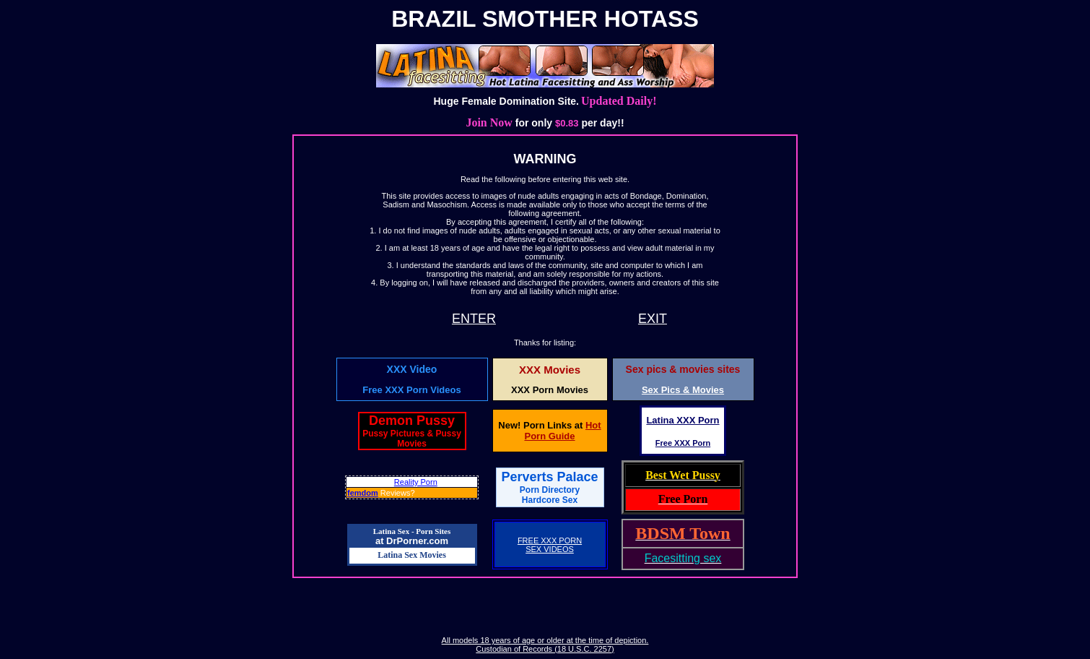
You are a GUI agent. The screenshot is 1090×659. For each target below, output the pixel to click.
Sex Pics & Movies (683, 389)
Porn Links (547, 425)
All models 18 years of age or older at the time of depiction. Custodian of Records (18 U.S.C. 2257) (545, 644)
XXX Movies (549, 369)
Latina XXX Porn (682, 420)
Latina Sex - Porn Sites (412, 531)
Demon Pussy (412, 420)
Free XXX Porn (682, 443)
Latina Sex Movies (412, 555)
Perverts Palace (549, 482)
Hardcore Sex (549, 500)
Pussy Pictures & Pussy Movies (411, 438)
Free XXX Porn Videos (411, 389)
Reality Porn (415, 482)
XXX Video (412, 369)
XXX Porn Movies (549, 389)
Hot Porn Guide (562, 431)
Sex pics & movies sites (683, 369)
